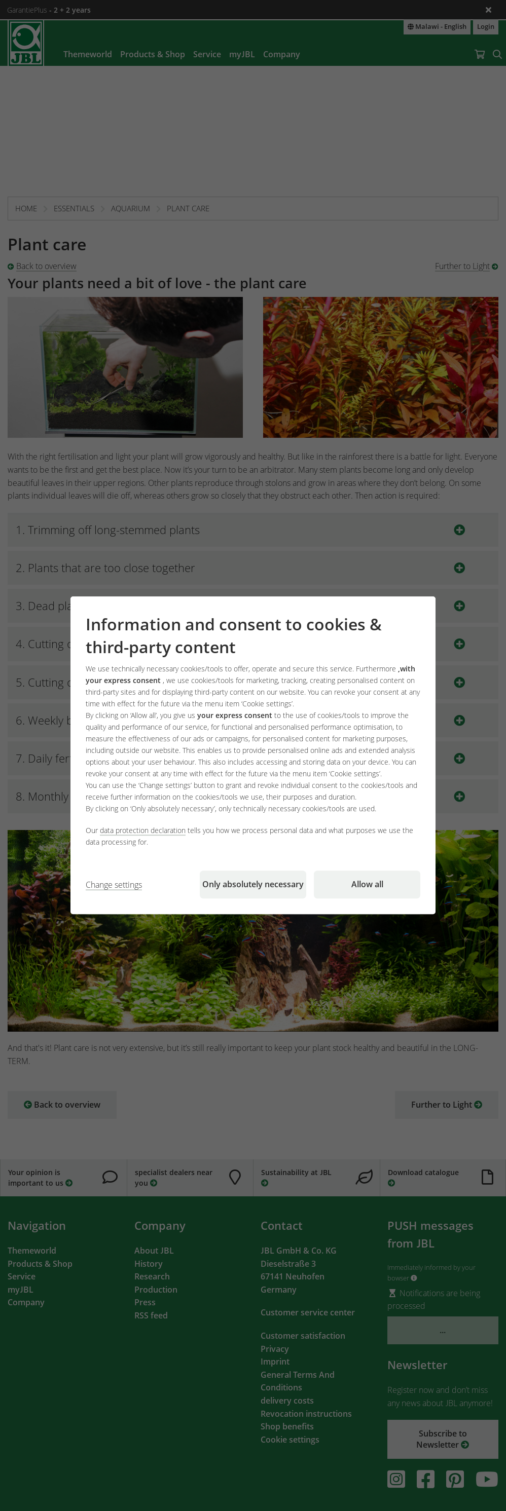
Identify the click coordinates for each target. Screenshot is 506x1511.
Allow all (367, 884)
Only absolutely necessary (253, 884)
